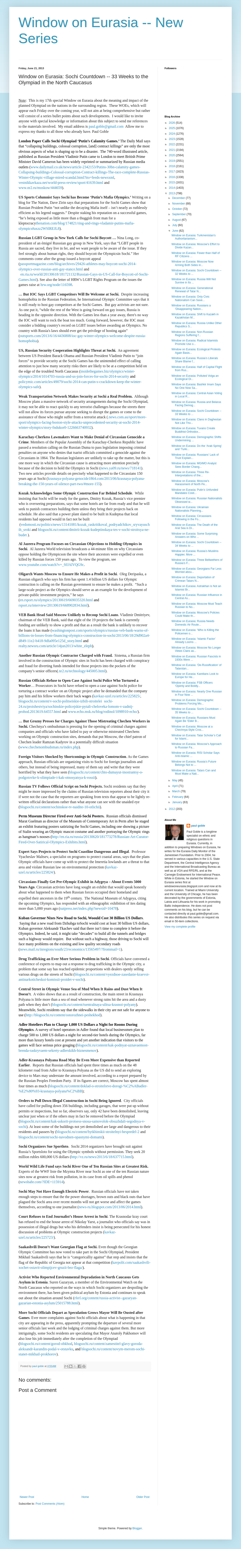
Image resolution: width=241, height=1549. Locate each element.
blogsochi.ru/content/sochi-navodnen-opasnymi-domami (60, 1137)
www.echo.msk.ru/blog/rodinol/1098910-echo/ (103, 712)
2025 (172, 128)
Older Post (142, 1497)
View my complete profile (180, 926)
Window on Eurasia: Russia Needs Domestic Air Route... (192, 623)
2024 (172, 133)
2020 (172, 155)
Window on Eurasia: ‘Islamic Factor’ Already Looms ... (193, 640)
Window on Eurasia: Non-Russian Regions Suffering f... (192, 333)
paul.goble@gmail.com (106, 126)
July (175, 225)
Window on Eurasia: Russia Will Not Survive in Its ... (193, 281)
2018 (172, 166)
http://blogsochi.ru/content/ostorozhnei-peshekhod (63, 1015)
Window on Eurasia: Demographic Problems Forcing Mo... (192, 701)
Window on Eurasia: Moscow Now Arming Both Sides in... (192, 263)
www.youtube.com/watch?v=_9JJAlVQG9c (51, 565)
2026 (172, 122)
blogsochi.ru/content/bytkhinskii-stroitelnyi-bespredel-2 (98, 1132)
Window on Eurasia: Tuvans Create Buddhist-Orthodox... (193, 430)
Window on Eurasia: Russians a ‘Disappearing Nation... (191, 307)
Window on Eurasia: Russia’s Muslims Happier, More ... (195, 552)
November (179, 203)
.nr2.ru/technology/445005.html (81, 671)
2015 (172, 182)
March (176, 791)
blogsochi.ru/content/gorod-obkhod (46, 1344)
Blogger (137, 1528)
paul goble (198, 825)
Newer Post (27, 1497)
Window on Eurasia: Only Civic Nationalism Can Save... (190, 298)
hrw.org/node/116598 (56, 285)
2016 (172, 177)
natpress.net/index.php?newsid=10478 (88, 908)
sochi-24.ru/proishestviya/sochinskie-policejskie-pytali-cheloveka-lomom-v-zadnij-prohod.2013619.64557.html (76, 706)
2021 (172, 150)
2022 (172, 144)
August (177, 219)
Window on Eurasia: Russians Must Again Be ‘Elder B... (193, 719)
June (175, 230)
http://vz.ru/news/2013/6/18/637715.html (101, 1157)
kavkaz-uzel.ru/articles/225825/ (116, 696)
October (177, 209)
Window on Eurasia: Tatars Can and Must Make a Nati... (193, 772)
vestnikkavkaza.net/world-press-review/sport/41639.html (61, 183)
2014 (172, 187)
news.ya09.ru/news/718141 (121, 468)
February (178, 797)
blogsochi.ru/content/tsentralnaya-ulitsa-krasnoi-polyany (94, 1005)
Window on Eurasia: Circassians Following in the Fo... (191, 517)
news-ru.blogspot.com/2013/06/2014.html (110, 1207)
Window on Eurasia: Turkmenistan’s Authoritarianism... (193, 237)
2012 (172, 809)
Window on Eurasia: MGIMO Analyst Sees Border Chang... (193, 465)
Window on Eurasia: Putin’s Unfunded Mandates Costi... (194, 491)
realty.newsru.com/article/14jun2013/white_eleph (55, 646)
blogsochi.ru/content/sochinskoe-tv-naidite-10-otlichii (60, 807)
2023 (172, 139)
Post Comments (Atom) (49, 1503)
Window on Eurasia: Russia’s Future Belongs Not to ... (193, 763)
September (179, 214)
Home (85, 1497)
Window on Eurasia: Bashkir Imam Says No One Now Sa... (196, 386)
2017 (172, 171)
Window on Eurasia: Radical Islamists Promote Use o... (194, 342)
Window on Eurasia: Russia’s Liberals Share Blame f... (194, 360)
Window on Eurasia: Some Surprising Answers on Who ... (194, 535)
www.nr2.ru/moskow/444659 (40, 188)
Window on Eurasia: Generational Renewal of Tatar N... (192, 289)
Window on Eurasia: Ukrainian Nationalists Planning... (190, 509)
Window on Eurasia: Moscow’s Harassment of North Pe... (190, 482)
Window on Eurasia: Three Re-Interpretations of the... (190, 474)
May (175, 780)
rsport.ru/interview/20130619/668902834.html (53, 605)
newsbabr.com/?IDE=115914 (41, 1182)
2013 (172, 193)
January (177, 802)
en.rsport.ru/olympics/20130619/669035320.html (56, 600)
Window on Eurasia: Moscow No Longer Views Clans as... (196, 649)
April (175, 786)
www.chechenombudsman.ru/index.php (49, 747)
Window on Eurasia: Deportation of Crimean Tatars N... (192, 579)
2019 (172, 160)
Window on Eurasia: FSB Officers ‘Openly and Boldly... (192, 684)
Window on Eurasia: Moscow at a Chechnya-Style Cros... (191, 728)
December (179, 198)
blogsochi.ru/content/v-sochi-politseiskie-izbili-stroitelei (60, 701)
